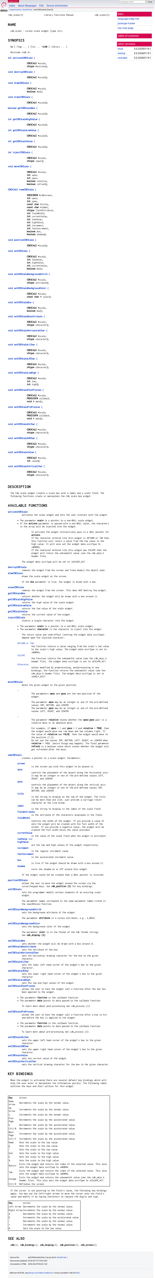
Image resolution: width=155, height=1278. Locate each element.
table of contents (128, 35)
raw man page (125, 28)
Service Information (57, 5)
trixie (120, 48)
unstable (122, 57)
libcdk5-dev (27, 10)
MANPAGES (13, 1)
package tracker (126, 23)
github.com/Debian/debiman (40, 1273)
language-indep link (128, 18)
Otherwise (22, 664)
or (25, 643)
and (24, 839)
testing (121, 53)
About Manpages (27, 5)
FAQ (41, 5)
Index (12, 5)
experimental (15, 10)
